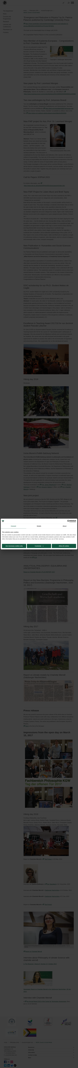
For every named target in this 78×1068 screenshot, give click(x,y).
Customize (39, 546)
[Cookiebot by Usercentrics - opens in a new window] (68, 521)
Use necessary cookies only (14, 546)
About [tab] (64, 526)
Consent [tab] (13, 526)
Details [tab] (39, 526)
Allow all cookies (64, 546)
